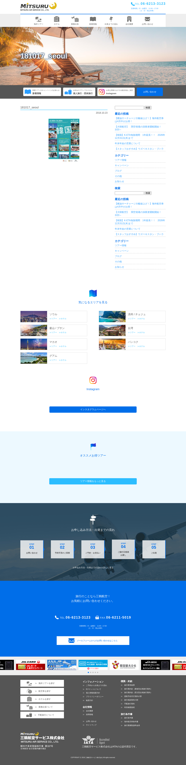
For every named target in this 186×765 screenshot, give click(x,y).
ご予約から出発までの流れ (96, 685)
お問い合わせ (149, 92)
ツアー (54, 319)
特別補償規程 (129, 707)
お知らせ (119, 181)
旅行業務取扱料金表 (132, 725)
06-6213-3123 (78, 617)
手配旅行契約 (129, 704)
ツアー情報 (120, 160)
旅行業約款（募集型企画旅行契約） (138, 689)
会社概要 (89, 711)
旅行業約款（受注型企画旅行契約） (138, 693)
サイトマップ (91, 725)
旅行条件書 (128, 718)
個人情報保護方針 (93, 693)
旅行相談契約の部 (131, 700)
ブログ (118, 171)
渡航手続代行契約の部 (133, 696)
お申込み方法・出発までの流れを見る (93, 567)
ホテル (63, 319)
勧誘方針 (89, 700)
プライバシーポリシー (94, 697)
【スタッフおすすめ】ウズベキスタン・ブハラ (139, 149)
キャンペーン (122, 165)
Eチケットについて (93, 689)
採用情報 (89, 714)
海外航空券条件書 (131, 722)
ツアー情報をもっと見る (93, 481)
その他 (118, 176)
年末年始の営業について (127, 143)
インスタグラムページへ (93, 409)
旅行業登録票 (129, 685)
